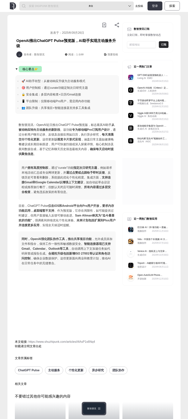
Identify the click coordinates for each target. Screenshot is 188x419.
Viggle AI (141, 116)
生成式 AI (142, 129)
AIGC (148, 141)
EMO (149, 78)
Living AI (141, 78)
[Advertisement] (67, 306)
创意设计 (141, 267)
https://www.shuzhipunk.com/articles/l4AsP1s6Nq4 (61, 341)
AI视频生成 (142, 103)
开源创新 (141, 278)
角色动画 (152, 116)
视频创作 (141, 231)
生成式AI (141, 91)
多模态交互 (153, 129)
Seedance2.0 (156, 103)
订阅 (163, 44)
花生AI (140, 141)
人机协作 (152, 91)
